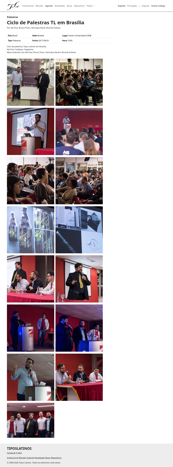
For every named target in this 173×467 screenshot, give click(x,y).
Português (132, 5)
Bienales (39, 5)
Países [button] (89, 5)
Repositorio (79, 5)
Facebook (11, 453)
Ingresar (146, 5)
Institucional (28, 5)
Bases (69, 5)
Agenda (49, 5)
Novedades (60, 5)
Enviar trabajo (158, 5)
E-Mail (19, 453)
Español (121, 5)
